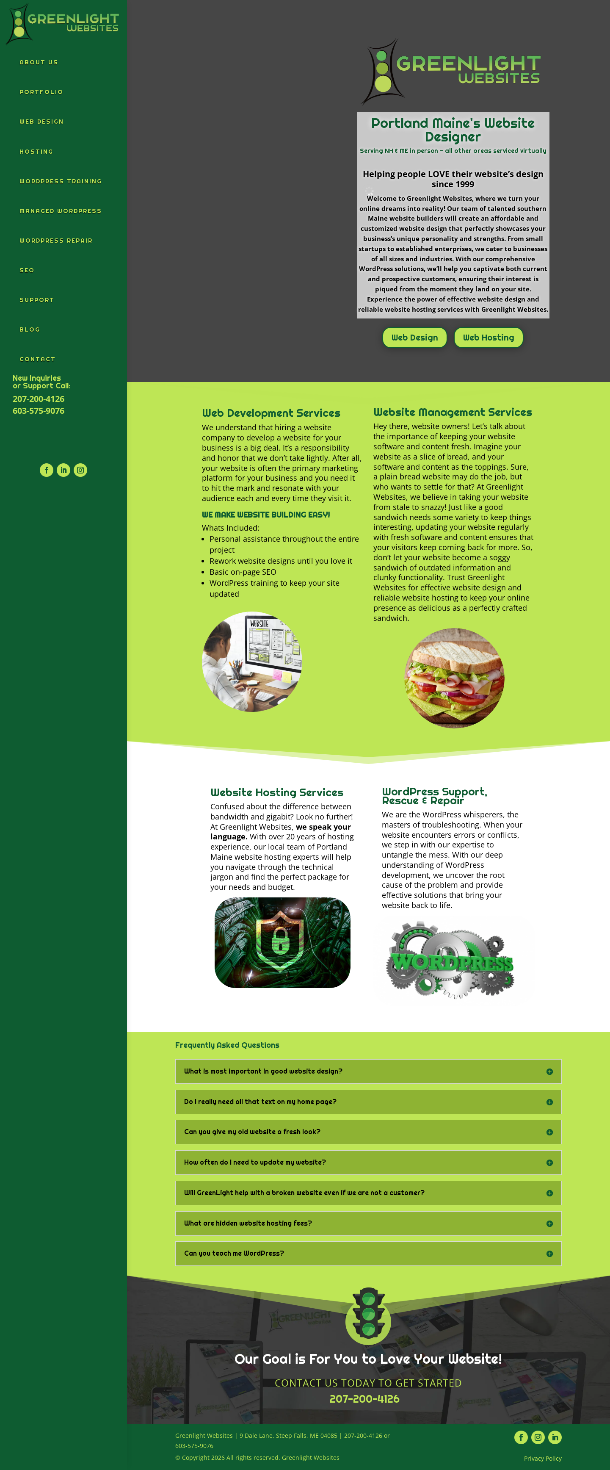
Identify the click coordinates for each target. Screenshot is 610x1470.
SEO (27, 270)
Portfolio (41, 92)
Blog (29, 329)
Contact (37, 359)
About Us (38, 62)
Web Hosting (488, 337)
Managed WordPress (60, 211)
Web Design (41, 121)
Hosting (36, 151)
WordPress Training (60, 181)
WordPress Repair (56, 240)
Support (37, 300)
